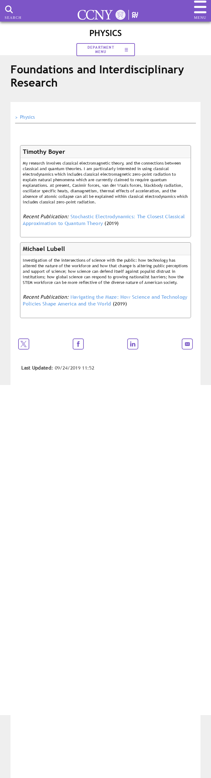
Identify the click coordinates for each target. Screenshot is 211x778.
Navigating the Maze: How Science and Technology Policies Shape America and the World (105, 300)
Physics (27, 117)
